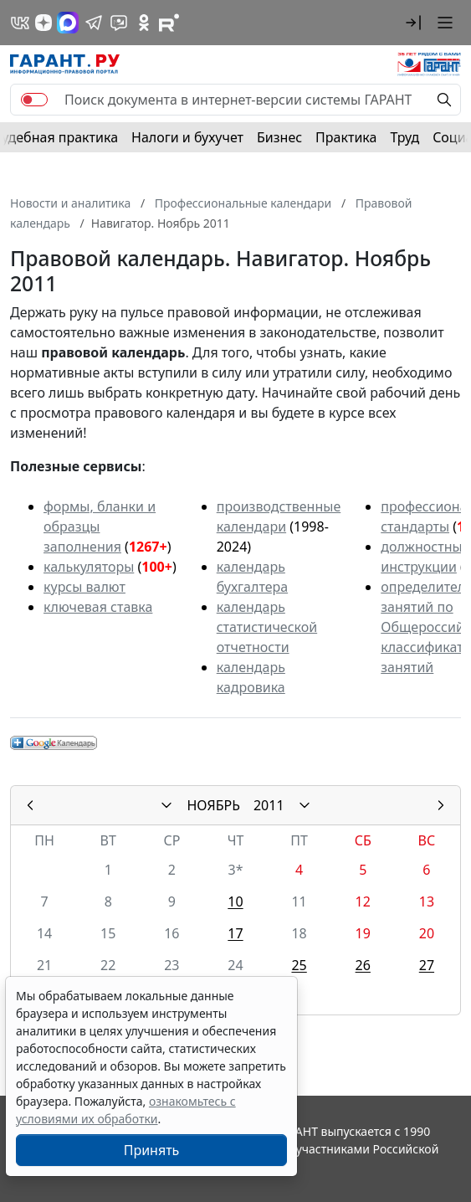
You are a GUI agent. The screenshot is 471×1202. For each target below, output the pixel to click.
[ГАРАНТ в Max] (68, 22)
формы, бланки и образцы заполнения (100, 526)
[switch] (34, 99)
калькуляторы (89, 566)
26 (363, 965)
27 (426, 965)
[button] (413, 23)
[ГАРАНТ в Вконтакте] (20, 23)
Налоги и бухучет (187, 137)
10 (235, 901)
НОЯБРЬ (213, 805)
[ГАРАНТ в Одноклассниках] (144, 23)
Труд (404, 137)
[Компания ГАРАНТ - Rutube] (169, 23)
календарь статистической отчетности (267, 627)
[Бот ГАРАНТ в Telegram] (119, 23)
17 (235, 933)
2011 (268, 805)
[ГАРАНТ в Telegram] (94, 23)
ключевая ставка (98, 607)
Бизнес (279, 137)
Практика (345, 137)
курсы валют (84, 587)
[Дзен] (43, 22)
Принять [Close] (152, 1150)
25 (298, 965)
